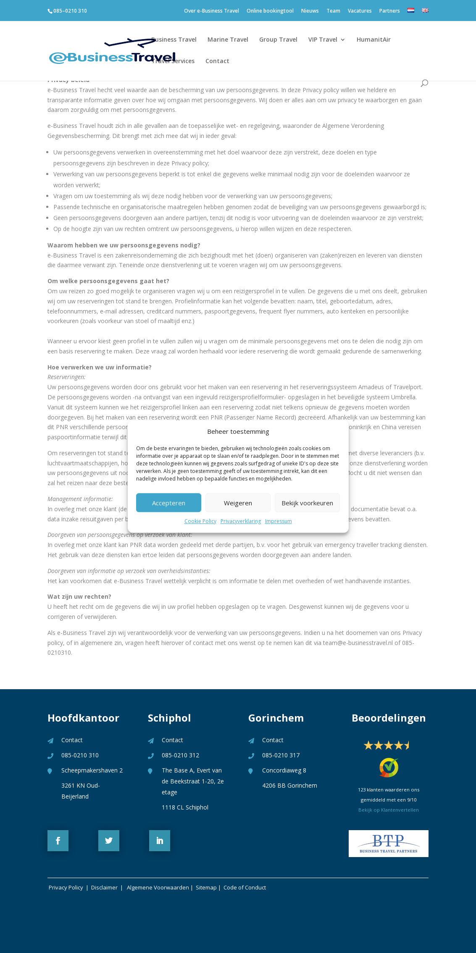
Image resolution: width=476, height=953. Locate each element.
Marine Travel (228, 40)
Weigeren (238, 503)
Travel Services (173, 61)
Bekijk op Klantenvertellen (388, 810)
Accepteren (168, 503)
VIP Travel (322, 40)
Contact (217, 61)
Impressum (278, 521)
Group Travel (278, 40)
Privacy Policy (65, 887)
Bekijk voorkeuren (307, 503)
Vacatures (360, 12)
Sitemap (206, 887)
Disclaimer (105, 887)
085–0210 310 (70, 10)
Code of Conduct (244, 887)
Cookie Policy (200, 521)
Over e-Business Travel (211, 12)
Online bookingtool (270, 12)
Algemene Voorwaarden (158, 887)
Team (333, 12)
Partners (389, 12)
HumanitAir (374, 40)
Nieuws (310, 12)
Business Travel (174, 40)
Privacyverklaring (241, 521)
